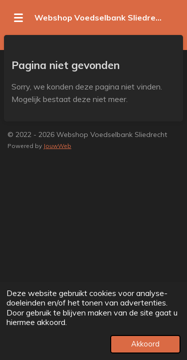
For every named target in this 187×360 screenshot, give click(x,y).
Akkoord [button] (145, 344)
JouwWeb (57, 146)
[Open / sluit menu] (18, 18)
